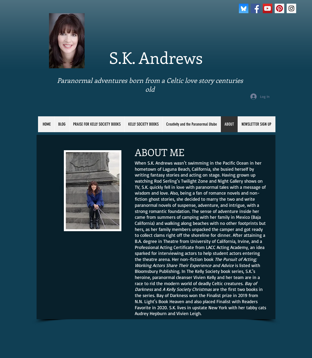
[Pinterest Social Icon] (279, 8)
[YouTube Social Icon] (267, 8)
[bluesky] (243, 8)
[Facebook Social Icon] (255, 8)
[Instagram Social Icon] (291, 8)
